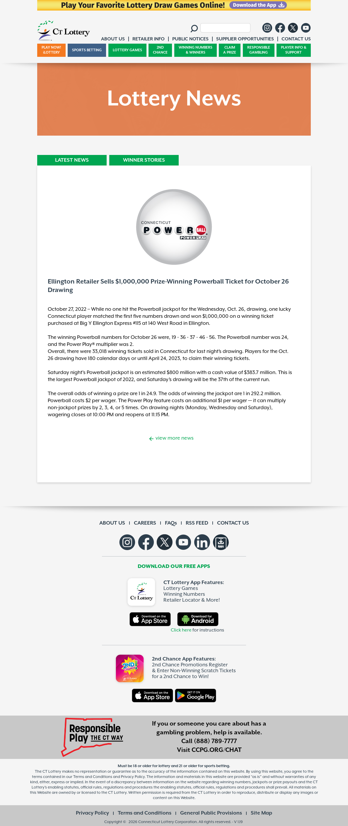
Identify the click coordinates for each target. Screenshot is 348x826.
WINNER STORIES (144, 160)
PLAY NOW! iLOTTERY (51, 50)
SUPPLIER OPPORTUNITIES (245, 39)
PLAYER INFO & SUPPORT (293, 50)
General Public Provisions (211, 813)
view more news (174, 438)
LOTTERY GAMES (127, 50)
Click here (181, 630)
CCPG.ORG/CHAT (217, 750)
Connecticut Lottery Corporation (167, 822)
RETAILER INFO (148, 39)
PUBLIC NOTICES (190, 39)
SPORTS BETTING (87, 50)
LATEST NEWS (72, 160)
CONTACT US (233, 523)
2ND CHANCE (160, 50)
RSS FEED (197, 523)
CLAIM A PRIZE (229, 50)
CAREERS (145, 523)
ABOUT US (112, 523)
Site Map (261, 813)
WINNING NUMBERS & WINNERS (195, 50)
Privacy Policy (92, 813)
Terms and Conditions (144, 813)
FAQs (171, 523)
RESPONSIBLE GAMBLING (258, 50)
